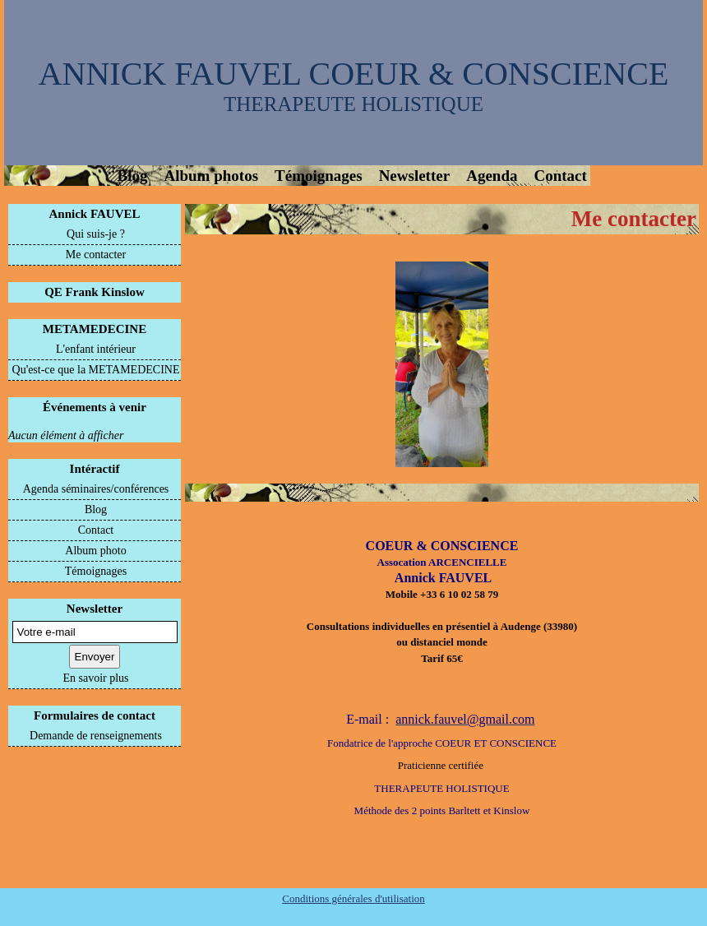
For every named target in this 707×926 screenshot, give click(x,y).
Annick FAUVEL (95, 213)
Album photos (211, 175)
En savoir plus (95, 678)
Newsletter (415, 175)
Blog (133, 175)
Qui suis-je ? (96, 234)
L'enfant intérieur (96, 349)
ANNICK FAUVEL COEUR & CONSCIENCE (354, 73)
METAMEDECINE (94, 329)
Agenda (491, 175)
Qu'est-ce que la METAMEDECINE (96, 369)
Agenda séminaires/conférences (96, 489)
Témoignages (319, 175)
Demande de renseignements (96, 735)
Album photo (95, 550)
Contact (560, 175)
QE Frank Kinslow (94, 292)
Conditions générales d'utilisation (353, 898)
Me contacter (96, 254)
